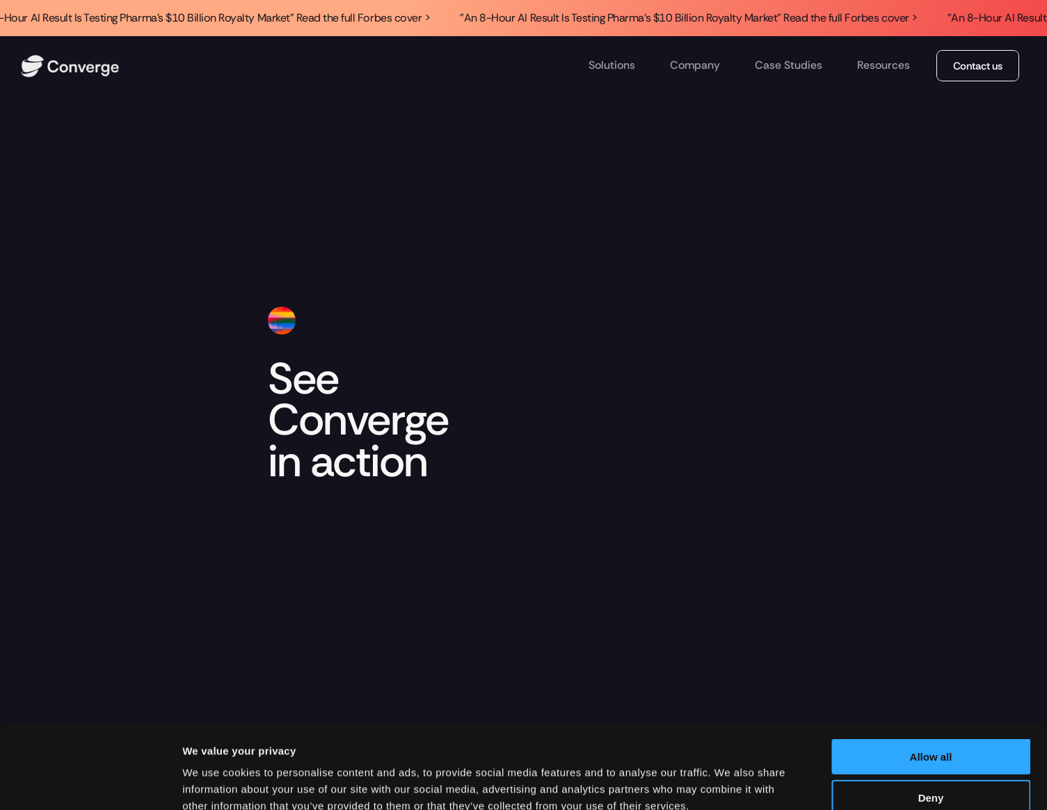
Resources (883, 65)
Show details (730, 782)
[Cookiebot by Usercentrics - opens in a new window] (90, 782)
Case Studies (788, 65)
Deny (931, 718)
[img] (70, 66)
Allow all (931, 677)
